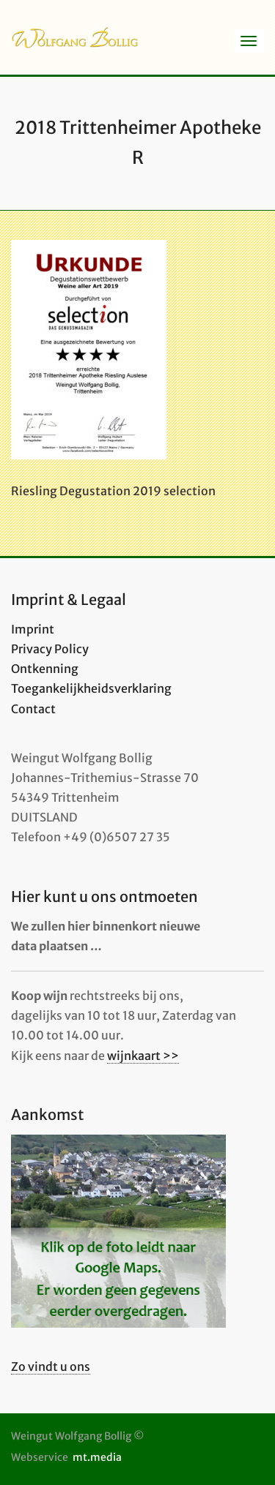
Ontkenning (44, 668)
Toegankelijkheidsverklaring (91, 688)
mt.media (97, 1457)
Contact (33, 709)
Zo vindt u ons (50, 1366)
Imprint (32, 629)
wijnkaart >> (143, 1055)
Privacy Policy (50, 649)
